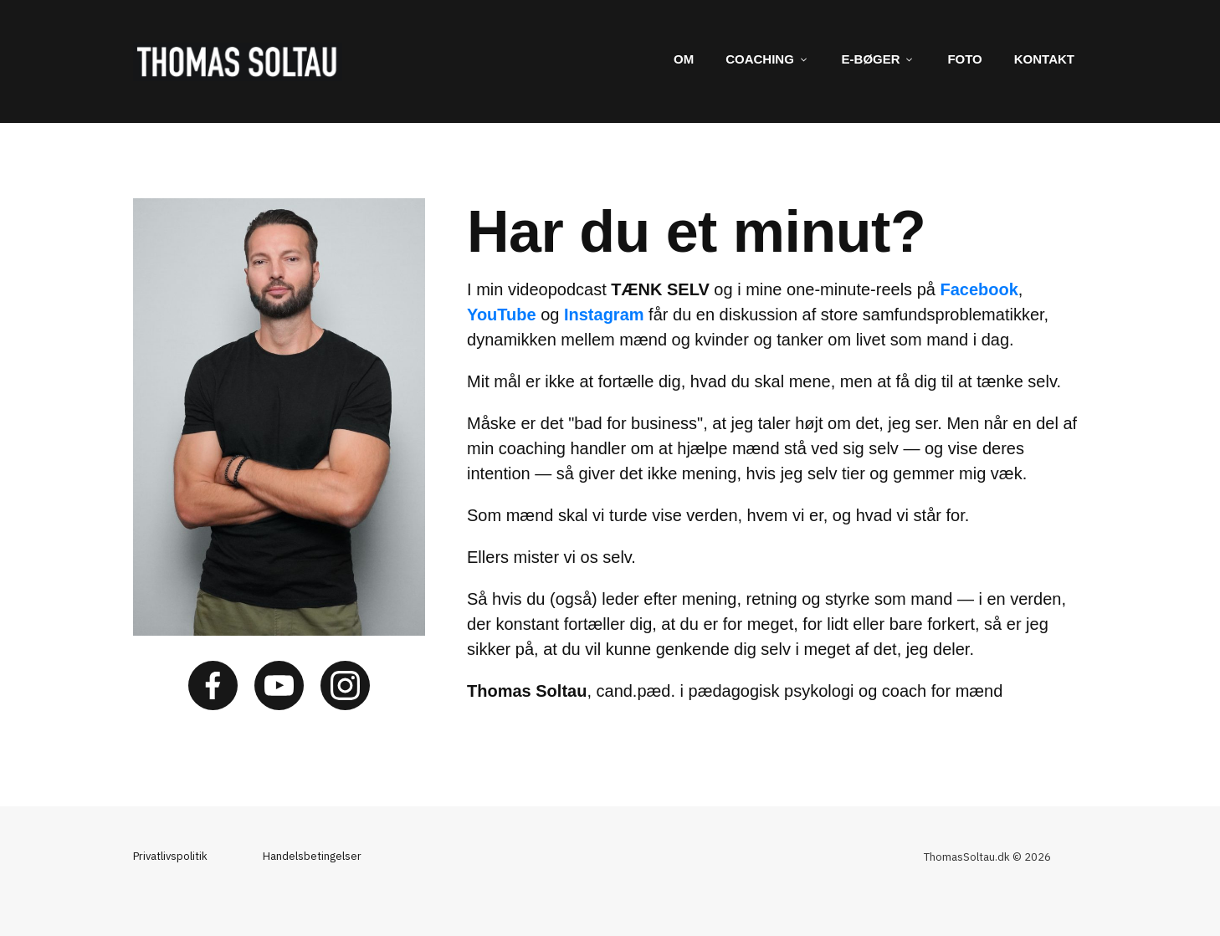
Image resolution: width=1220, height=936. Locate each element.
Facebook (979, 289)
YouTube (501, 314)
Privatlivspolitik (170, 856)
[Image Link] (237, 62)
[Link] (683, 59)
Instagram (604, 314)
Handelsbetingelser (312, 856)
